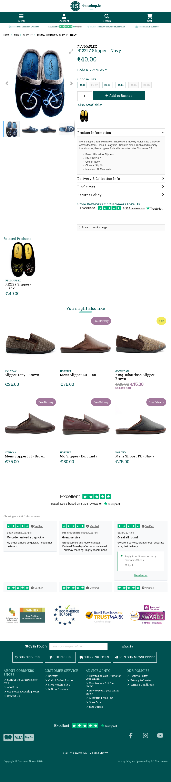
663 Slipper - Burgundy (78, 456)
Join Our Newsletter (135, 657)
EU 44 (120, 85)
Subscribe (127, 646)
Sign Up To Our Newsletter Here (20, 681)
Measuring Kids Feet (99, 697)
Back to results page (94, 227)
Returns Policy (137, 675)
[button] (71, 51)
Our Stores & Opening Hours (22, 691)
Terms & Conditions (140, 684)
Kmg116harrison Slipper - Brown (136, 377)
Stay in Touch (36, 646)
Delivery (51, 675)
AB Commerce (159, 761)
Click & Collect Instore (59, 680)
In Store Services (56, 689)
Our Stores (60, 657)
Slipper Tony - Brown (22, 375)
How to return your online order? (102, 692)
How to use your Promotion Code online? (104, 677)
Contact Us (12, 696)
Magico (130, 761)
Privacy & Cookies (139, 680)
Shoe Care (93, 702)
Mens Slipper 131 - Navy (134, 456)
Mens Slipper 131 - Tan (78, 375)
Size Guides (94, 706)
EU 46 (146, 85)
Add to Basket (118, 95)
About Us (11, 687)
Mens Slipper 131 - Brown (25, 456)
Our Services (27, 657)
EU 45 (133, 85)
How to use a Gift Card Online (100, 684)
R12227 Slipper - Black (18, 286)
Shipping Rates (94, 657)
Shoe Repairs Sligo (57, 684)
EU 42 (94, 85)
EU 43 (107, 85)
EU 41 (82, 85)
